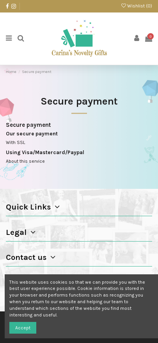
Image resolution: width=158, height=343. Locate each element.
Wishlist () (136, 6)
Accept (22, 328)
